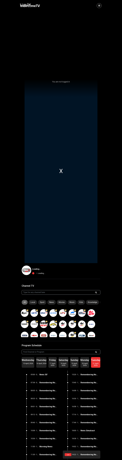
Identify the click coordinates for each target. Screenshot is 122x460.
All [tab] (25, 302)
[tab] (28, 361)
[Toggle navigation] (99, 5)
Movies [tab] (62, 302)
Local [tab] (32, 302)
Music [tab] (72, 302)
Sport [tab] (42, 302)
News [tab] (51, 302)
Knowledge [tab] (92, 302)
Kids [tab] (81, 302)
